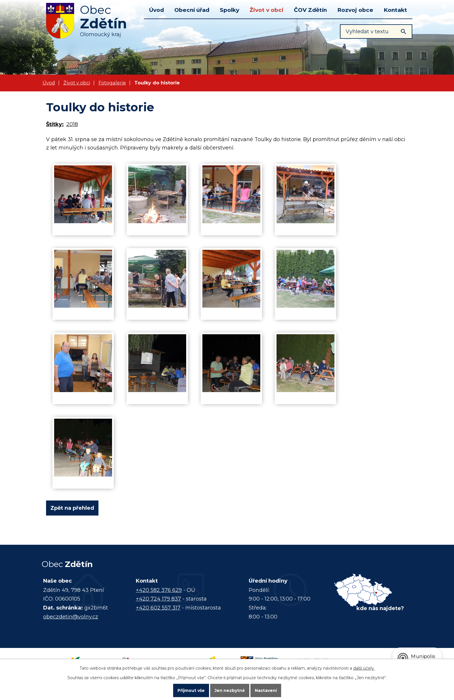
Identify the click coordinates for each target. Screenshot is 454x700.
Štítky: (55, 124)
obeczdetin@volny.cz (70, 617)
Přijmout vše (191, 690)
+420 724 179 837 (158, 599)
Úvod (156, 10)
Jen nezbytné (230, 690)
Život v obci (266, 10)
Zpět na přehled (72, 508)
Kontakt (395, 10)
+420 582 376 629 (159, 590)
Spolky (229, 10)
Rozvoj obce (355, 10)
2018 (72, 124)
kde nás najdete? (380, 608)
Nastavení (266, 690)
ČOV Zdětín (310, 10)
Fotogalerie (112, 83)
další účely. (364, 667)
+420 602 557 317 (158, 608)
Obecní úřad (191, 10)
